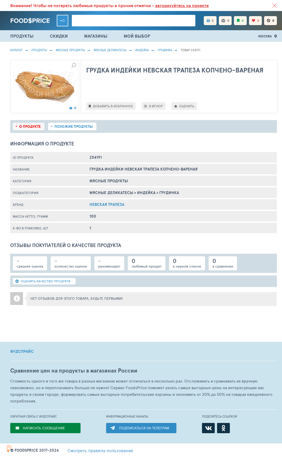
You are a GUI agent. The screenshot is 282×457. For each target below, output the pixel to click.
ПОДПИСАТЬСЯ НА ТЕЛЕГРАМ (144, 428)
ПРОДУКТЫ (21, 36)
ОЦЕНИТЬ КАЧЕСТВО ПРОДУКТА (43, 281)
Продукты (39, 50)
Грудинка (164, 50)
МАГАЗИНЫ (95, 36)
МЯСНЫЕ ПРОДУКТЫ (70, 50)
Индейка (142, 50)
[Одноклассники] (223, 428)
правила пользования (100, 450)
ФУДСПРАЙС (22, 351)
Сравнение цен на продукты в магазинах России (73, 370)
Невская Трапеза (106, 204)
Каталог (16, 50)
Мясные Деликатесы (110, 50)
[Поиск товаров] (133, 20)
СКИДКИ (59, 36)
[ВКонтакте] (208, 428)
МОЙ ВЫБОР (137, 36)
